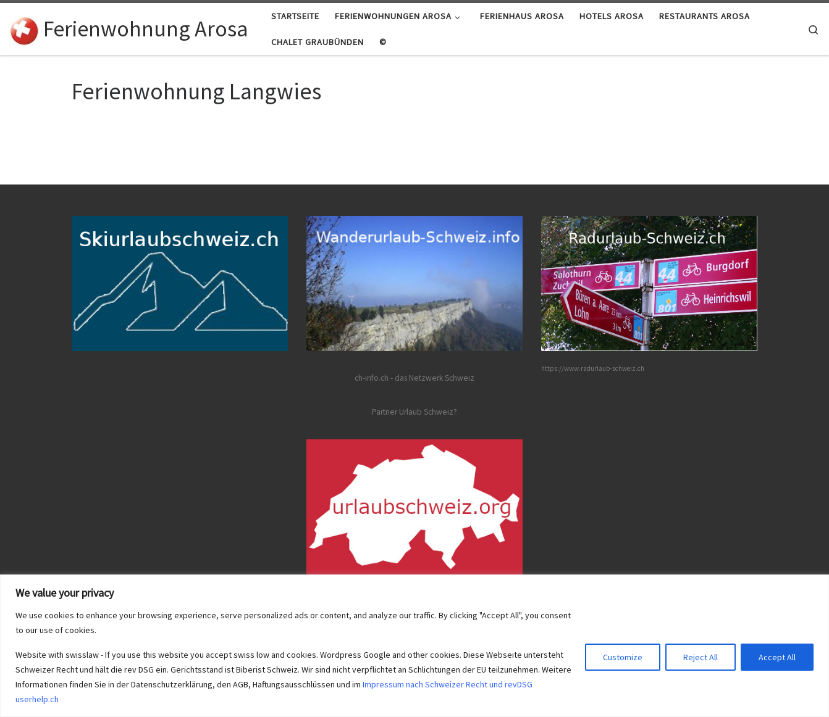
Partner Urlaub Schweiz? (414, 412)
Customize (622, 657)
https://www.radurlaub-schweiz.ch (592, 368)
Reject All (700, 657)
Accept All (777, 657)
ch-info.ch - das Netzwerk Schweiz (414, 378)
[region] (414, 645)
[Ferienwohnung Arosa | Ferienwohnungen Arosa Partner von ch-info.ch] (24, 29)
